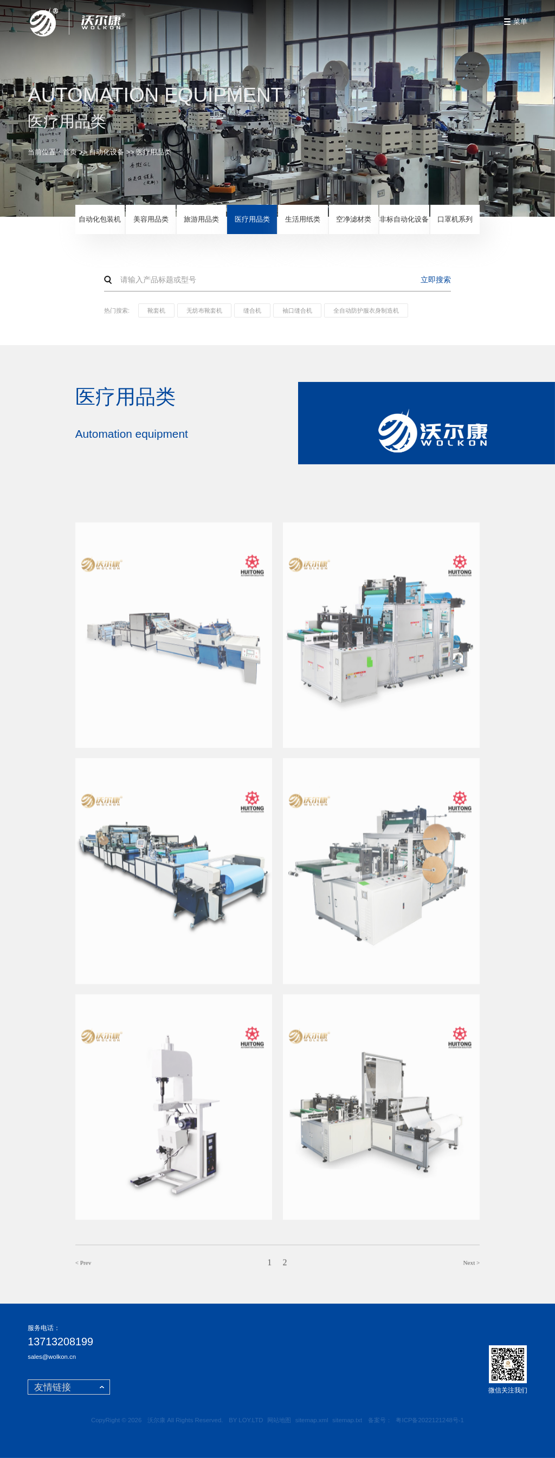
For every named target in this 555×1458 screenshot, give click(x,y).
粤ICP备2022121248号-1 (429, 1420)
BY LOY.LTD (246, 1420)
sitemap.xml (311, 1420)
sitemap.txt (347, 1420)
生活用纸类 (302, 219)
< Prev (83, 1266)
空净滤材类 (353, 219)
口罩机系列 (455, 219)
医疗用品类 (153, 152)
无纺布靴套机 (204, 310)
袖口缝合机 (297, 310)
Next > (471, 1266)
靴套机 (156, 310)
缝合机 (252, 310)
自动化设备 (106, 152)
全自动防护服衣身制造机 (366, 310)
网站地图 (279, 1420)
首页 (70, 152)
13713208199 (60, 1341)
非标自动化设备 (404, 219)
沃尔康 (156, 1420)
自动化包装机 (100, 219)
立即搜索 (436, 279)
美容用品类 (151, 219)
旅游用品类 (201, 219)
